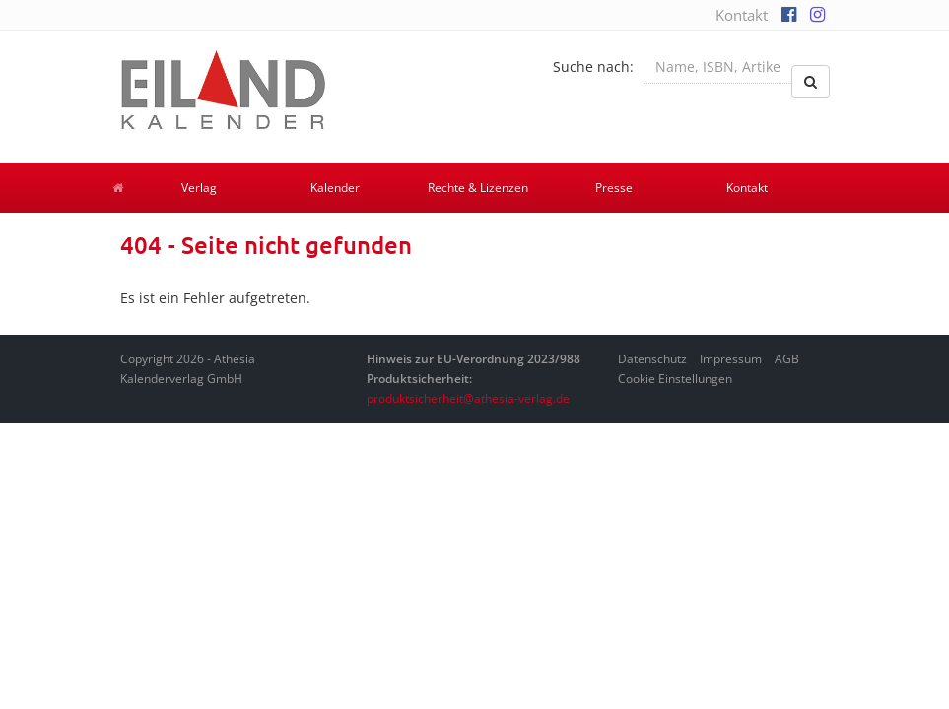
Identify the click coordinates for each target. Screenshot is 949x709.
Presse (614, 187)
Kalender (335, 187)
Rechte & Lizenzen (478, 187)
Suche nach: (593, 66)
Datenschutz (652, 359)
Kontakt (741, 15)
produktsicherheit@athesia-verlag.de (468, 398)
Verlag (199, 187)
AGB (787, 359)
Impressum (731, 359)
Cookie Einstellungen (675, 378)
